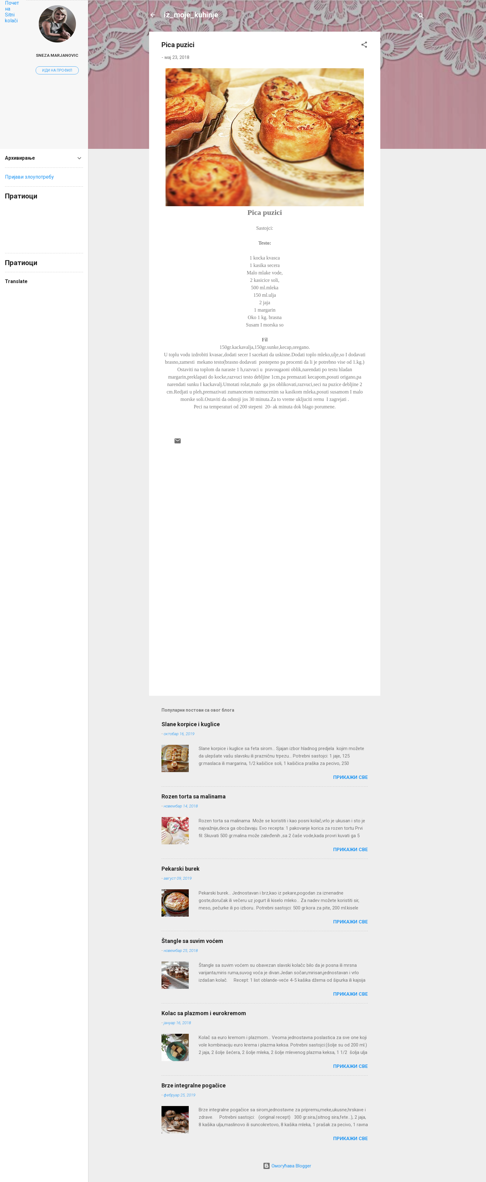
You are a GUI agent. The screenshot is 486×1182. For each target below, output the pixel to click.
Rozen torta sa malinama (193, 796)
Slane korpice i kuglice (190, 724)
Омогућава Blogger (287, 1166)
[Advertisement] (405, 125)
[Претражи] (421, 16)
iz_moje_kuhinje (191, 15)
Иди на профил (57, 70)
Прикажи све (350, 777)
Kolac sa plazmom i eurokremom (203, 1013)
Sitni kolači (11, 18)
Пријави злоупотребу (29, 177)
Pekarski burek (180, 868)
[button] (364, 46)
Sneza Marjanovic (57, 55)
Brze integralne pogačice (193, 1085)
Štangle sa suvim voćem (192, 941)
